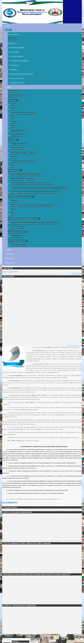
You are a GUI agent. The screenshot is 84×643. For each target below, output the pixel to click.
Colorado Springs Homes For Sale (74, 345)
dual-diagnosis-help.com (76, 273)
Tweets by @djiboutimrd (10, 272)
